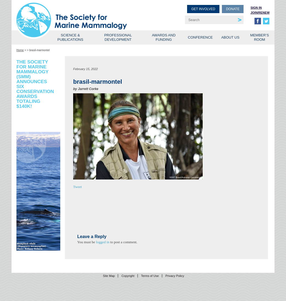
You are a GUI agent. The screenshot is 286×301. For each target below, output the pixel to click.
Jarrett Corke (88, 89)
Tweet (77, 187)
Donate (232, 9)
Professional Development (118, 37)
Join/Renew (260, 12)
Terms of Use (150, 275)
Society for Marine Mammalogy (80, 13)
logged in (102, 242)
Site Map (109, 275)
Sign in (256, 7)
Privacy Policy (174, 275)
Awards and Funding (163, 37)
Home (20, 50)
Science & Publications (70, 37)
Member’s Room (259, 37)
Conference (200, 37)
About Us (230, 37)
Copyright (127, 275)
